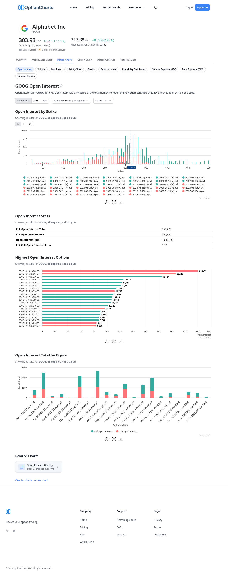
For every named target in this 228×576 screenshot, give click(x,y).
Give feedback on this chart (31, 480)
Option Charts (64, 59)
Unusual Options (26, 76)
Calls (35, 100)
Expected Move (108, 69)
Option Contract (106, 59)
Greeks (91, 69)
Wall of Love (87, 541)
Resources (137, 7)
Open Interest (24, 69)
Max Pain (56, 69)
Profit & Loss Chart (41, 59)
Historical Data (128, 59)
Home (73, 7)
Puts (44, 100)
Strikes (103, 100)
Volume (41, 69)
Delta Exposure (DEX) (192, 69)
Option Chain (84, 59)
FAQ (119, 527)
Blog (82, 534)
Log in (189, 7)
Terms (157, 527)
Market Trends (111, 7)
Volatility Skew (74, 69)
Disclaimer (160, 534)
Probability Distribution (134, 69)
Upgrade (202, 7)
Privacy (158, 520)
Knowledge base (126, 520)
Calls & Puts (23, 100)
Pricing (90, 7)
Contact (121, 534)
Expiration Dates (71, 100)
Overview (21, 59)
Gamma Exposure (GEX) (164, 69)
